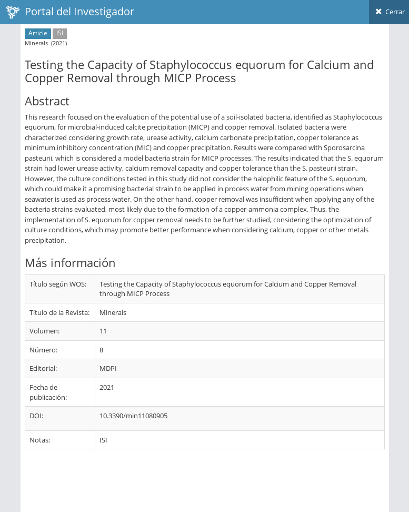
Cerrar (389, 11)
